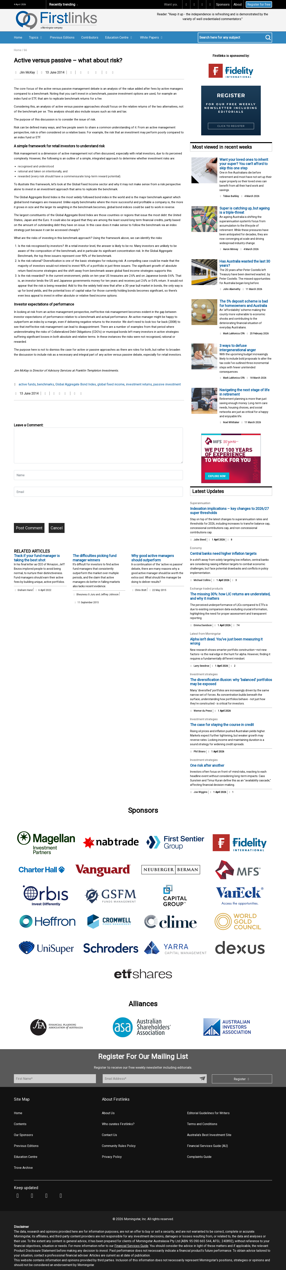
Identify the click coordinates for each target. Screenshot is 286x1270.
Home (18, 37)
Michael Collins (202, 580)
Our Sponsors (23, 1135)
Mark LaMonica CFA (233, 333)
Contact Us (109, 1135)
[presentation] (44, 511)
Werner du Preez (203, 710)
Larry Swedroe (201, 666)
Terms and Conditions (202, 1124)
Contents (20, 1124)
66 (25, 50)
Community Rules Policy (119, 1146)
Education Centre (119, 37)
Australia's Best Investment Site (209, 1135)
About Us (108, 1113)
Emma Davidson (203, 625)
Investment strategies (204, 674)
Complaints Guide (199, 1157)
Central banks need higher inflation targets (223, 553)
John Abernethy (231, 289)
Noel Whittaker (231, 422)
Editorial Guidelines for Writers (208, 1113)
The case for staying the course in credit (222, 725)
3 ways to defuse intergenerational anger (237, 347)
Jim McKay (27, 72)
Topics (36, 37)
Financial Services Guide (131, 1246)
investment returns (139, 384)
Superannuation (200, 503)
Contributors (89, 37)
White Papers (152, 37)
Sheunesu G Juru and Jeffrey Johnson (97, 594)
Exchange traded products (206, 588)
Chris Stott (140, 590)
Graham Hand (25, 590)
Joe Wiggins (200, 792)
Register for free (259, 4)
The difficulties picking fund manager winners (94, 558)
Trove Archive (23, 1168)
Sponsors (223, 4)
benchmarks (45, 384)
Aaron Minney (230, 249)
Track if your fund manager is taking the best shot (37, 558)
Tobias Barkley (231, 196)
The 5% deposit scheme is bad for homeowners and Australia (243, 303)
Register (242, 1079)
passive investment (167, 384)
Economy (196, 548)
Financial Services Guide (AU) (207, 1146)
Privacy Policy (112, 1157)
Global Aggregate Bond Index (75, 384)
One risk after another (207, 765)
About (238, 4)
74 (236, 625)
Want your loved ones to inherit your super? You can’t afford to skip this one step (243, 163)
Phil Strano (199, 751)
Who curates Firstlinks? (118, 1124)
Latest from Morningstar (205, 633)
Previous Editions (62, 37)
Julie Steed (200, 539)
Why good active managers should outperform (152, 558)
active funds (27, 384)
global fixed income (111, 384)
